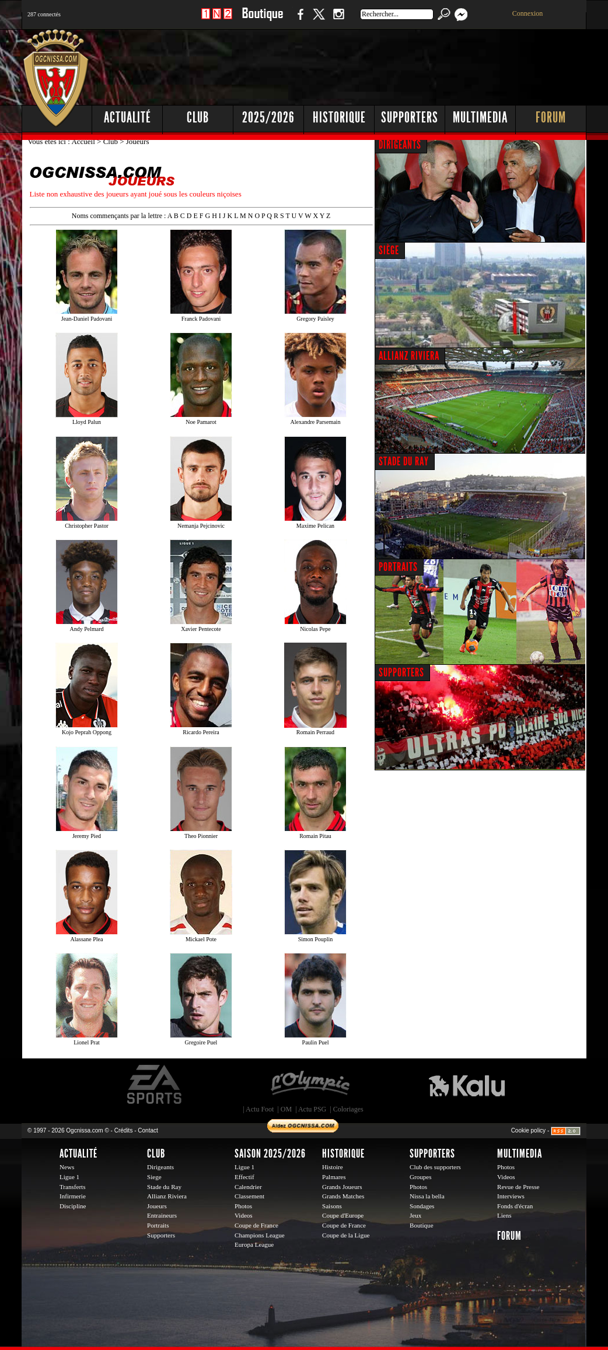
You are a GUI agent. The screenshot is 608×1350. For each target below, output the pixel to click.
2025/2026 (268, 117)
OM (286, 1109)
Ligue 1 (69, 1176)
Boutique (262, 20)
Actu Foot (260, 1109)
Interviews (511, 1196)
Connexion (527, 13)
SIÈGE (389, 250)
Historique (339, 117)
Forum (551, 117)
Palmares (334, 1176)
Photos (243, 1205)
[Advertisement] (375, 64)
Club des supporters (435, 1166)
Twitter (319, 20)
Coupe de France (256, 1225)
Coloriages (348, 1109)
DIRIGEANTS (400, 145)
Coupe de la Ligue (345, 1235)
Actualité (127, 117)
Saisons (332, 1205)
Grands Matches (343, 1196)
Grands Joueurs (342, 1186)
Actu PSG (312, 1109)
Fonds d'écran (515, 1205)
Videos (244, 1215)
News (67, 1166)
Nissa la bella (427, 1196)
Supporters (409, 117)
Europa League (254, 1244)
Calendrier (248, 1186)
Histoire (332, 1166)
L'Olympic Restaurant (310, 1084)
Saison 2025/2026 (270, 1153)
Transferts (72, 1186)
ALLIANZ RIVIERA (409, 356)
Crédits (123, 1130)
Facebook (299, 20)
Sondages (422, 1205)
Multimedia (480, 117)
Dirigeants (160, 1166)
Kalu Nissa (467, 1084)
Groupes (420, 1176)
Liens (504, 1215)
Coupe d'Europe (343, 1215)
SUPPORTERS (401, 672)
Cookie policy (528, 1130)
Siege (154, 1176)
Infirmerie (73, 1196)
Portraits (158, 1225)
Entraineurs (162, 1215)
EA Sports (155, 1084)
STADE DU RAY (404, 461)
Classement (249, 1196)
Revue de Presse (518, 1186)
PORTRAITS (398, 567)
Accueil (84, 141)
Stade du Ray (164, 1186)
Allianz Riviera (167, 1196)
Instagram (338, 20)
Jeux (415, 1215)
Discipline (73, 1205)
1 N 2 (217, 20)
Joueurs (157, 1205)
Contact (148, 1130)
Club (198, 117)
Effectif (244, 1176)
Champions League (260, 1235)
